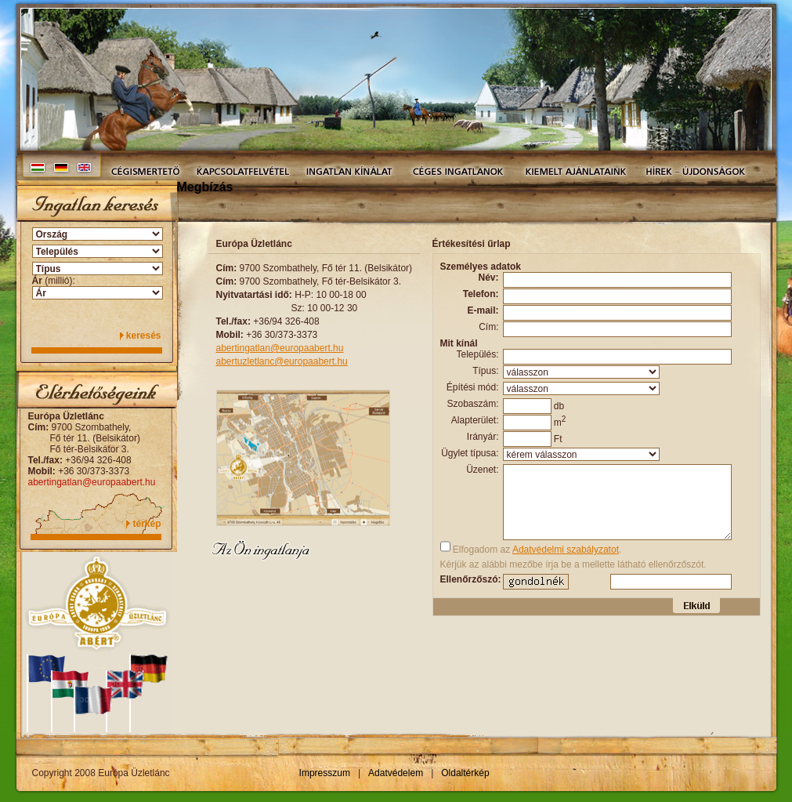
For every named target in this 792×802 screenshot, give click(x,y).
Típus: (485, 370)
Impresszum (324, 773)
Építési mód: (473, 387)
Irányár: (483, 436)
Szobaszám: (472, 403)
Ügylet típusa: (469, 453)
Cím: (488, 326)
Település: (477, 354)
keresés (143, 335)
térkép (146, 523)
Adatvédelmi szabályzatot (565, 549)
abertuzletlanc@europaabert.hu (282, 361)
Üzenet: (482, 469)
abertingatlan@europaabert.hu (92, 482)
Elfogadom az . (531, 547)
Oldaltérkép (465, 773)
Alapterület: (475, 420)
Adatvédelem (395, 773)
